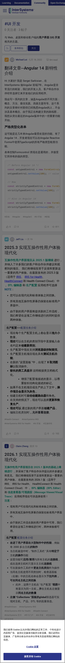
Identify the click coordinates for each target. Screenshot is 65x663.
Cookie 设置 (32, 650)
